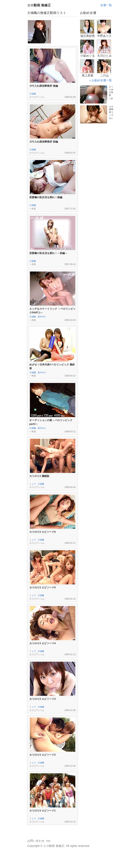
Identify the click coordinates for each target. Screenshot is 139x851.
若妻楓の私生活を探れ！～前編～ (48, 253)
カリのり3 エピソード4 (42, 643)
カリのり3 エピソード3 (42, 698)
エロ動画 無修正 (39, 5)
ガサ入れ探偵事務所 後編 (43, 85)
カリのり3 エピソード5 (42, 587)
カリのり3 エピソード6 (42, 531)
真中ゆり (42, 316)
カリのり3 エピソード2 (42, 754)
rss (48, 840)
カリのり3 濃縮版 (39, 476)
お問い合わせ (36, 840)
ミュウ (32, 484)
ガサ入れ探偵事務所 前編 (43, 141)
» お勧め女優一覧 (100, 80)
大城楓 (32, 93)
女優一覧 (106, 5)
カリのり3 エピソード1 (42, 810)
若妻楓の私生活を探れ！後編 (45, 197)
